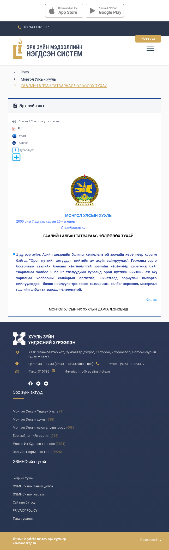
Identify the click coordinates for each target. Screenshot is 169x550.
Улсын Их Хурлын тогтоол (34, 444)
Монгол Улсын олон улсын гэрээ (39, 427)
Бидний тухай (23, 478)
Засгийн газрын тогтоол (32, 452)
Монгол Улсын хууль (38, 79)
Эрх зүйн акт (29, 105)
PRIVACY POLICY (25, 510)
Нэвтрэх (148, 38)
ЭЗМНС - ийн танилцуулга (33, 486)
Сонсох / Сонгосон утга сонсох (35, 121)
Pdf (17, 128)
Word (19, 135)
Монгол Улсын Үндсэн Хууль (35, 411)
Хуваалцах (23, 150)
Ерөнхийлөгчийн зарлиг (31, 436)
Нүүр (25, 72)
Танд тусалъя (23, 519)
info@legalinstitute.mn (40, 50)
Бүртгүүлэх (117, 38)
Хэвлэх (20, 142)
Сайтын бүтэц (24, 502)
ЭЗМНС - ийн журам (28, 494)
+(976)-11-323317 (36, 27)
